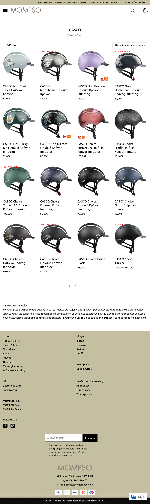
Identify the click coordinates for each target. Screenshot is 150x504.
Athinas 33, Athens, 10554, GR (76, 476)
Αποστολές (82, 385)
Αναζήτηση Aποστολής (89, 381)
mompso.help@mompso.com (76, 484)
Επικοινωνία (10, 390)
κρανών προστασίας (94, 309)
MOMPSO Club (11, 401)
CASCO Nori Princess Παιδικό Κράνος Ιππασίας (91, 90)
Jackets (7, 336)
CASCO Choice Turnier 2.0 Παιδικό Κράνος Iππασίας (90, 147)
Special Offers (84, 368)
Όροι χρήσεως (84, 394)
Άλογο (80, 336)
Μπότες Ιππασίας (12, 366)
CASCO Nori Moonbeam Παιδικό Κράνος (53, 90)
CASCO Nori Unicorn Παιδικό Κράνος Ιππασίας (54, 147)
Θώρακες (8, 362)
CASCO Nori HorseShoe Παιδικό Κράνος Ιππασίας (128, 90)
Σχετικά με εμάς (12, 385)
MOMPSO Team (12, 409)
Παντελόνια (9, 349)
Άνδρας (80, 349)
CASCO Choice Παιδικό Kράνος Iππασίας (51, 205)
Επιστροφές (83, 390)
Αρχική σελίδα (74, 35)
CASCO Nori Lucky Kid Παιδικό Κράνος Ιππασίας (16, 147)
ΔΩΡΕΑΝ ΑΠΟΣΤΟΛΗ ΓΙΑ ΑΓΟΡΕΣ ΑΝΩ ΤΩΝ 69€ (61, 2)
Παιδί (79, 353)
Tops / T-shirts (11, 341)
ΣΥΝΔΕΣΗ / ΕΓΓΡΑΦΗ (134, 2)
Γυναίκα (81, 345)
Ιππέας (80, 341)
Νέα (5, 381)
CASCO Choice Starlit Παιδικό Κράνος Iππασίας (126, 147)
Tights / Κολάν (11, 345)
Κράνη (6, 353)
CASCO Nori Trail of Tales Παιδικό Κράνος (16, 90)
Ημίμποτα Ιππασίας (14, 370)
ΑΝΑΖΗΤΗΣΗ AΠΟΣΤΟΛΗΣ (104, 2)
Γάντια (7, 357)
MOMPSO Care (11, 405)
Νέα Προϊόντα (84, 364)
